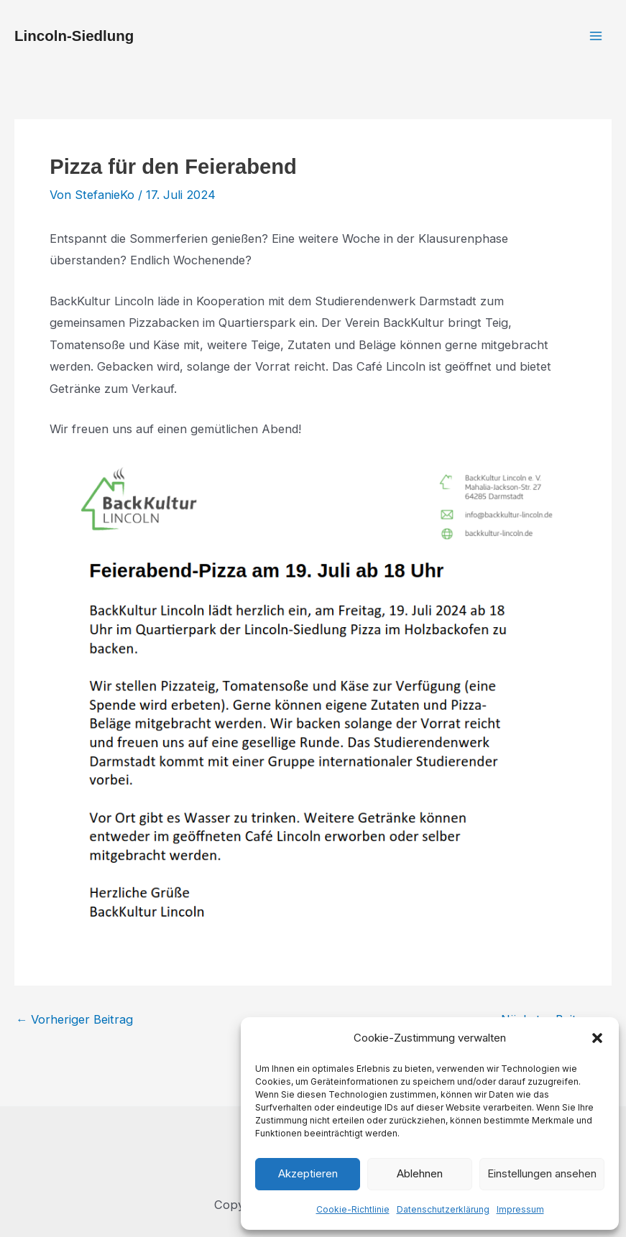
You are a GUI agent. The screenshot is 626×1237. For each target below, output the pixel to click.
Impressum (520, 1209)
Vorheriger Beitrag (74, 1019)
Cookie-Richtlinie (353, 1209)
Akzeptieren (308, 1173)
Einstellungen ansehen (542, 1173)
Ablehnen (420, 1173)
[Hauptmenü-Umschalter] (595, 36)
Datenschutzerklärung (443, 1209)
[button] (597, 1038)
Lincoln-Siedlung (74, 35)
